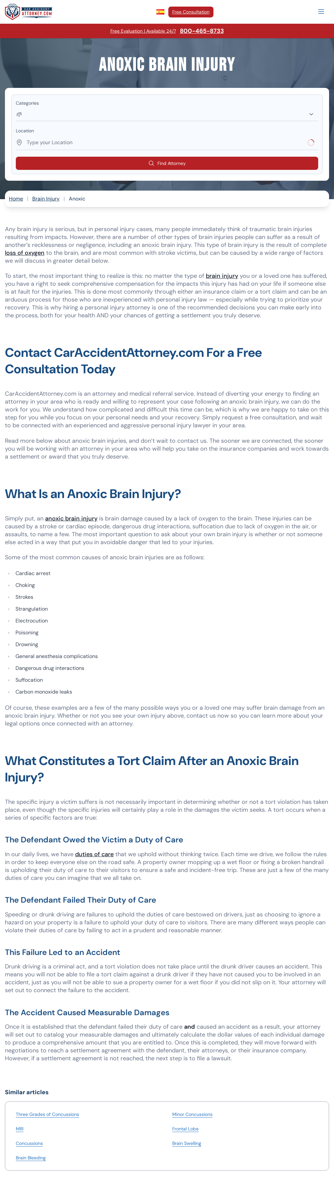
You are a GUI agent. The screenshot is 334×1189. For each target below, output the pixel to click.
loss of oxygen (24, 253)
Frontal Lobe (185, 1129)
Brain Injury (46, 198)
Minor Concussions (192, 1114)
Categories (27, 103)
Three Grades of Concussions (47, 1114)
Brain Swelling (186, 1143)
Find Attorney (167, 163)
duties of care (94, 854)
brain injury (222, 276)
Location (25, 131)
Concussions (29, 1143)
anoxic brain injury (71, 518)
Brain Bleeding (31, 1158)
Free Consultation (190, 12)
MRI (19, 1129)
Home (16, 198)
